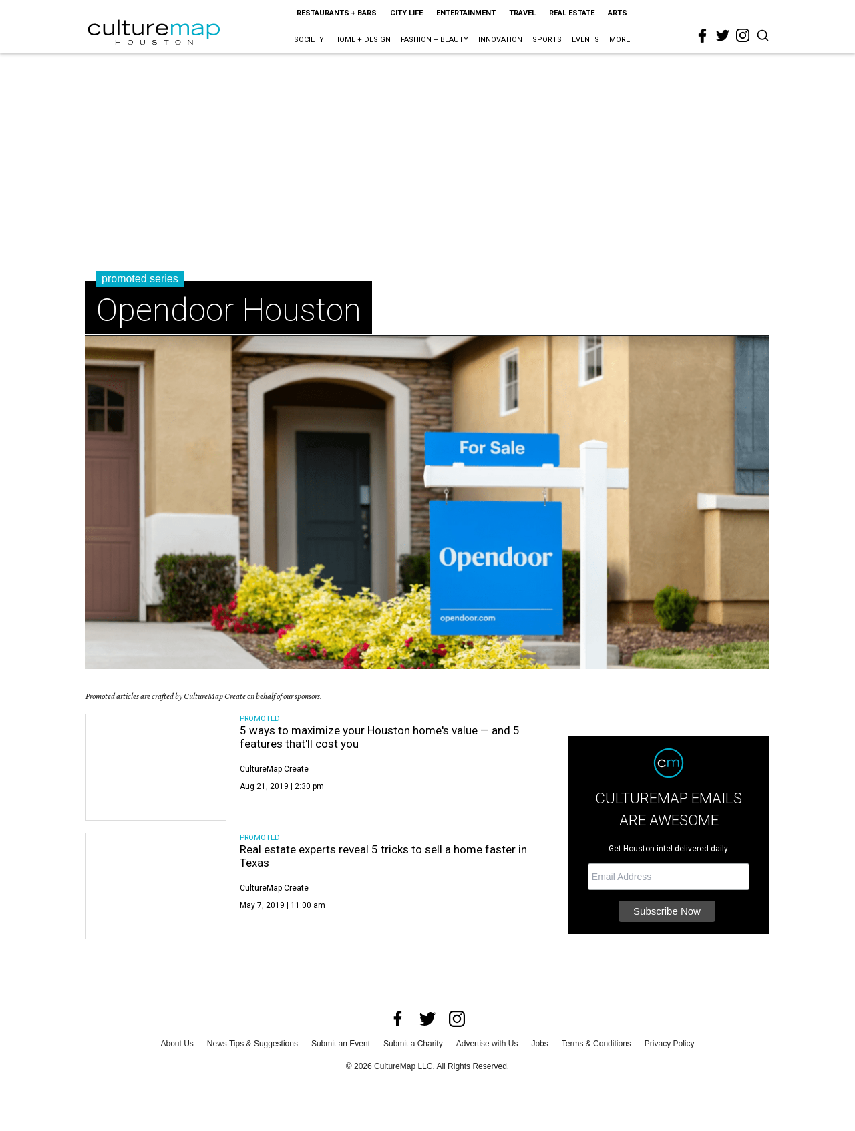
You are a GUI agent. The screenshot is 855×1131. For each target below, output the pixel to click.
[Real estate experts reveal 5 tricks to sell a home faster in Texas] (156, 886)
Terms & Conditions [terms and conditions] (596, 1043)
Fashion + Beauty (434, 39)
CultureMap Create (274, 769)
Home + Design (362, 39)
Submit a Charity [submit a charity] (413, 1043)
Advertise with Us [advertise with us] (487, 1043)
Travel (522, 13)
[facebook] (702, 36)
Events (585, 39)
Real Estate (571, 13)
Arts (617, 13)
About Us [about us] (177, 1043)
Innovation (500, 39)
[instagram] (742, 35)
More (619, 39)
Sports (547, 39)
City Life (406, 13)
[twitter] (722, 35)
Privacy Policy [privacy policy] (670, 1043)
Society (309, 39)
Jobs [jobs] (539, 1043)
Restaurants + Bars (337, 13)
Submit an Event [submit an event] (340, 1043)
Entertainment (466, 13)
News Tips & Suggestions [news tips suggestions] (252, 1043)
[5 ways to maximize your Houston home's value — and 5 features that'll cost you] (156, 767)
